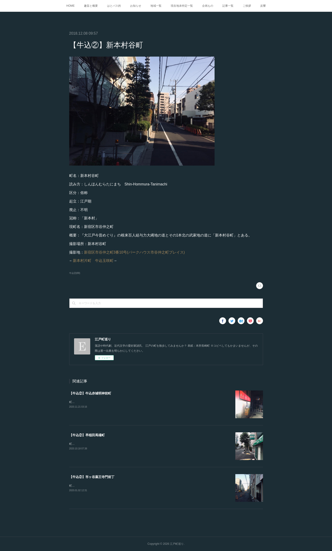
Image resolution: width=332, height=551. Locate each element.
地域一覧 (156, 5)
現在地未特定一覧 (182, 5)
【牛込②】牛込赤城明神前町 (90, 393)
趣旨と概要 (91, 5)
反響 (263, 5)
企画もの (207, 5)
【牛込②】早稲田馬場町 (87, 435)
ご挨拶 (247, 5)
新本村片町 (82, 261)
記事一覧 (227, 5)
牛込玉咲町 (104, 261)
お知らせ (135, 5)
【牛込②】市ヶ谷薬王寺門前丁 (91, 477)
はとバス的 (114, 5)
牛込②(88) (74, 273)
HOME (70, 5)
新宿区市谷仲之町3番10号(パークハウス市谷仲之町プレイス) (134, 252)
